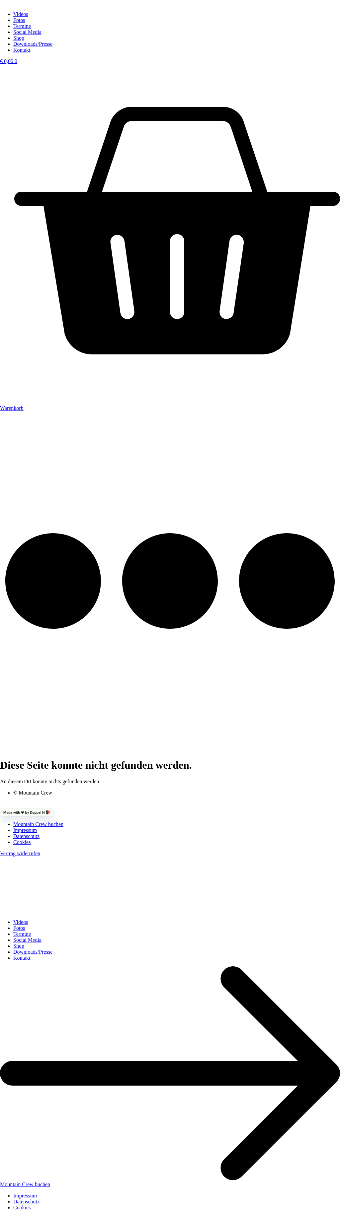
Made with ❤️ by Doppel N (26, 812)
